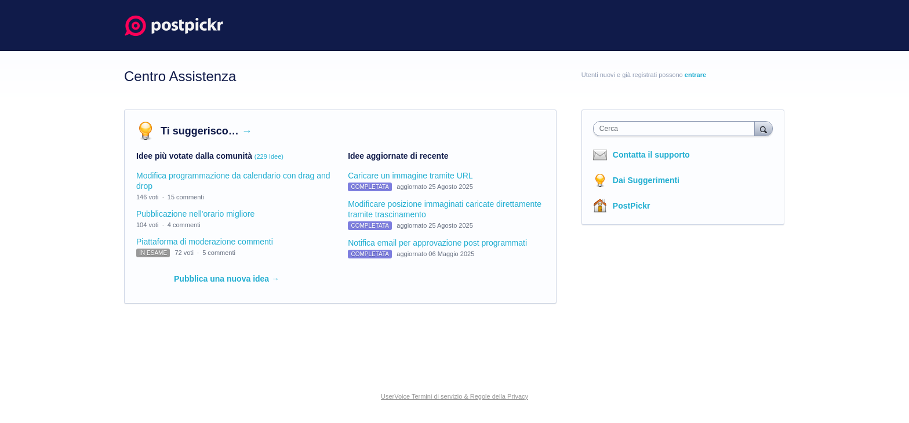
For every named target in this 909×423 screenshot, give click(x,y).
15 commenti (186, 197)
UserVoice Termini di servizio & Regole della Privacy (454, 396)
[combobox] (677, 129)
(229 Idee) (268, 156)
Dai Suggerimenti (646, 180)
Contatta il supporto (651, 154)
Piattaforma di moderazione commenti (204, 241)
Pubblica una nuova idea (226, 278)
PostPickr (631, 205)
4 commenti (184, 224)
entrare (695, 74)
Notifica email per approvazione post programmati (437, 242)
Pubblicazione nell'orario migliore (195, 213)
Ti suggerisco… (206, 131)
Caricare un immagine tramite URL (410, 175)
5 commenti (218, 252)
